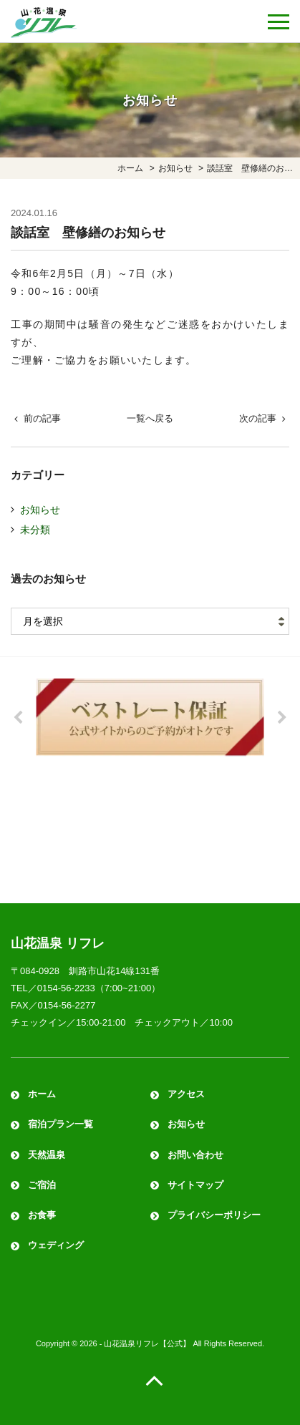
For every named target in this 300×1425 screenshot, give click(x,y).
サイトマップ (195, 1185)
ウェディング (56, 1245)
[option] (150, 717)
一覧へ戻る (150, 418)
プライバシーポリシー (214, 1215)
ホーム (42, 1094)
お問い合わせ (195, 1154)
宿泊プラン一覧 (60, 1124)
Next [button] (282, 718)
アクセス (186, 1094)
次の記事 (257, 418)
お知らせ (40, 509)
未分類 (35, 529)
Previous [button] (18, 718)
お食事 (42, 1215)
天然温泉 (46, 1154)
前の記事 (42, 418)
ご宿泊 (42, 1185)
